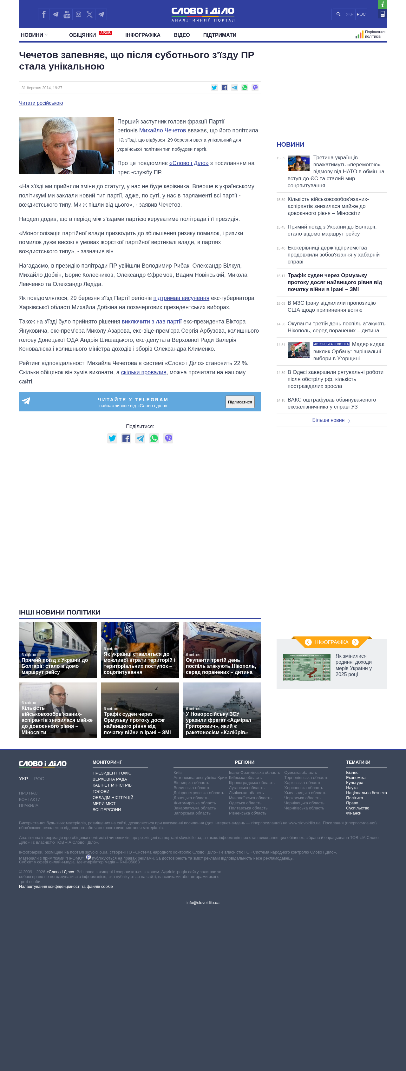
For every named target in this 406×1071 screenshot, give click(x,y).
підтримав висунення (181, 298)
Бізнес (352, 772)
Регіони (245, 762)
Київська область (245, 777)
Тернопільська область (306, 777)
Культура (354, 782)
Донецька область (191, 797)
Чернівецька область (304, 803)
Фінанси (353, 813)
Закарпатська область (195, 808)
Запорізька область (192, 813)
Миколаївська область (250, 797)
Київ (177, 772)
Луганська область (247, 787)
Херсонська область (303, 787)
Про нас (28, 793)
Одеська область (245, 803)
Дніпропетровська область (199, 792)
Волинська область (192, 787)
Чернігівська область (304, 808)
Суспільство (357, 808)
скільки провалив (144, 372)
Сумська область (300, 772)
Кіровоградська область (252, 782)
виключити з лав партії (152, 321)
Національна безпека (366, 792)
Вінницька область (191, 782)
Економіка (355, 777)
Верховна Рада (110, 779)
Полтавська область (248, 808)
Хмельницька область (305, 792)
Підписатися (240, 402)
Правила (28, 805)
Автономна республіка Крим (200, 777)
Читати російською (41, 103)
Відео (182, 35)
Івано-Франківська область (254, 772)
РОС (361, 14)
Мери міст (104, 803)
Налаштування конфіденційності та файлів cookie (66, 886)
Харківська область (302, 782)
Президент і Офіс (112, 773)
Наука (351, 787)
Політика (354, 797)
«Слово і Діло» (189, 163)
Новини (34, 35)
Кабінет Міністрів (112, 785)
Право (352, 803)
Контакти (30, 799)
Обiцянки (90, 34)
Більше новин (331, 420)
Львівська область (246, 792)
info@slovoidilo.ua (203, 902)
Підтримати (220, 35)
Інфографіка (142, 35)
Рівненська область (247, 813)
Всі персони (107, 809)
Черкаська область (302, 797)
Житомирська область (195, 803)
